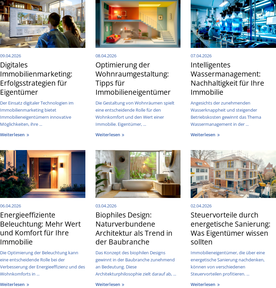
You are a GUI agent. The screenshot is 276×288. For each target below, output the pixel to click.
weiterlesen (15, 135)
